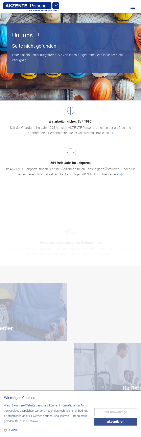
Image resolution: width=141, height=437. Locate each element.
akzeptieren (115, 422)
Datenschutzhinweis (28, 421)
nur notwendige (115, 412)
